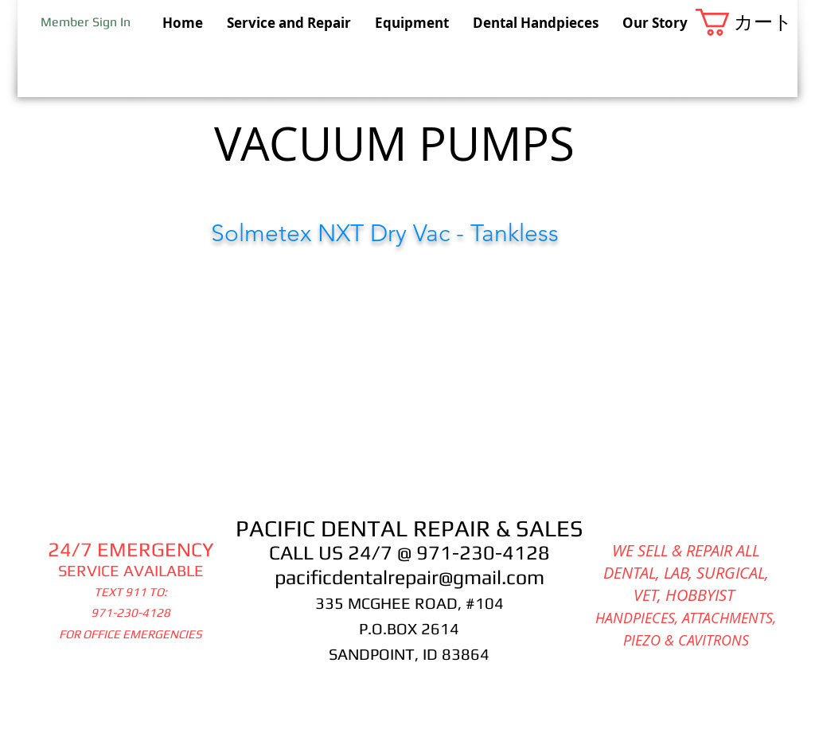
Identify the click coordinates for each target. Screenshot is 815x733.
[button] (746, 22)
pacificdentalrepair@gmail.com (409, 577)
